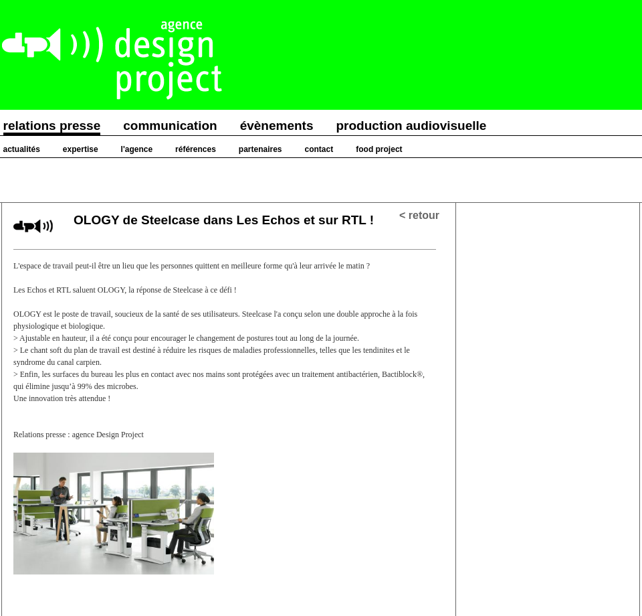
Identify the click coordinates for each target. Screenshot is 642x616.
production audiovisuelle (411, 126)
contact (319, 149)
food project (379, 149)
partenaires (260, 149)
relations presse (52, 126)
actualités (21, 149)
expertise (80, 149)
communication (170, 126)
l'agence (137, 149)
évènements (277, 126)
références (195, 149)
